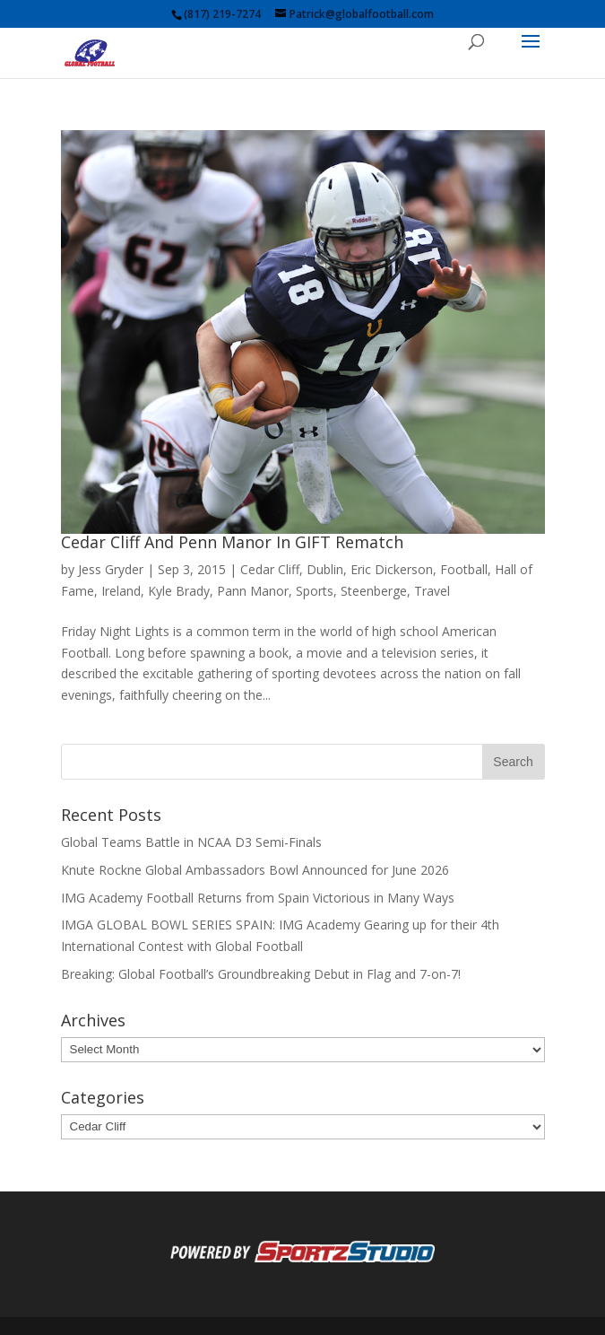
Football (464, 569)
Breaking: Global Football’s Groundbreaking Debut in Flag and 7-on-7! (261, 973)
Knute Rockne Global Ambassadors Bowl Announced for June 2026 (255, 869)
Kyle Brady (179, 590)
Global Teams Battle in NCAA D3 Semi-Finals (191, 842)
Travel (432, 590)
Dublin (325, 569)
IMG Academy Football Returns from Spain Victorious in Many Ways (257, 897)
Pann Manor (253, 590)
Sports (314, 590)
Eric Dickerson (391, 569)
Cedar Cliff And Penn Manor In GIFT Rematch (232, 542)
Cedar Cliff (269, 569)
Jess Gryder (110, 569)
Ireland (121, 590)
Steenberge (374, 590)
